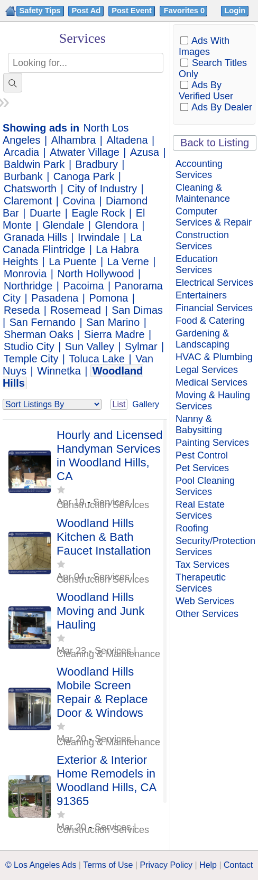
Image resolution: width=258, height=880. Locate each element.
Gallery (145, 404)
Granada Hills (35, 237)
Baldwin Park (34, 164)
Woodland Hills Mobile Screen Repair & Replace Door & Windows (102, 692)
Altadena (127, 140)
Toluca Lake (97, 358)
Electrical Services (214, 282)
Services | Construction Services (103, 503)
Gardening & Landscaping (202, 339)
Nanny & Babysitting (199, 424)
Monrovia (25, 273)
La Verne (128, 261)
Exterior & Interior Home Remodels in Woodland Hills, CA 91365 (106, 780)
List (119, 404)
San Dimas (137, 310)
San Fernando (43, 322)
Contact (238, 864)
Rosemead (75, 310)
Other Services (207, 613)
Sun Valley (89, 346)
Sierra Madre (114, 334)
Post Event (132, 10)
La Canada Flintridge (72, 243)
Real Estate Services (200, 510)
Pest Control (202, 455)
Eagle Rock (98, 213)
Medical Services (211, 382)
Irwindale (98, 237)
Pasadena (54, 298)
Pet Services (202, 468)
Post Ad (85, 10)
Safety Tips (40, 10)
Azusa (144, 152)
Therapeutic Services (201, 583)
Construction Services (202, 240)
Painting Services (212, 442)
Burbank (23, 176)
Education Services (197, 264)
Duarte (45, 213)
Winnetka (58, 371)
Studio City (29, 346)
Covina (78, 201)
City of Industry (102, 188)
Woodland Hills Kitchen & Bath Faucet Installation (104, 537)
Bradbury (97, 164)
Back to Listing (214, 142)
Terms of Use (108, 864)
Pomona (108, 298)
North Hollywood (96, 273)
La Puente (72, 261)
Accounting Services (199, 169)
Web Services (205, 601)
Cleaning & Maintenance (203, 193)
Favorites (185, 10)
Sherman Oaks (38, 334)
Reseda (22, 310)
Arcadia (21, 152)
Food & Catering (210, 320)
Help (208, 864)
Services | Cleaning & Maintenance (108, 652)
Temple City (31, 358)
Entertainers (201, 295)
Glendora (116, 225)
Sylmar (141, 346)
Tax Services (202, 564)
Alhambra (73, 140)
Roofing (192, 528)
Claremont (28, 201)
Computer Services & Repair (214, 217)
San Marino (113, 322)
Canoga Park (83, 176)
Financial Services (214, 308)
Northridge (28, 286)
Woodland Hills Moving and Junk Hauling (100, 611)
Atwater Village (84, 152)
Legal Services (207, 369)
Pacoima (83, 286)
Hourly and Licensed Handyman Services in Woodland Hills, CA (110, 455)
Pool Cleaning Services (205, 486)
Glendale (63, 225)
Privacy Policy (166, 864)
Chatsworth (30, 188)
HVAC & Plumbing (214, 357)
